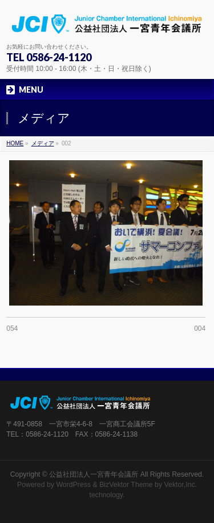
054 (12, 328)
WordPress (73, 485)
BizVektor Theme (126, 485)
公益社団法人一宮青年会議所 (93, 474)
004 (199, 328)
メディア (42, 143)
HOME (14, 143)
